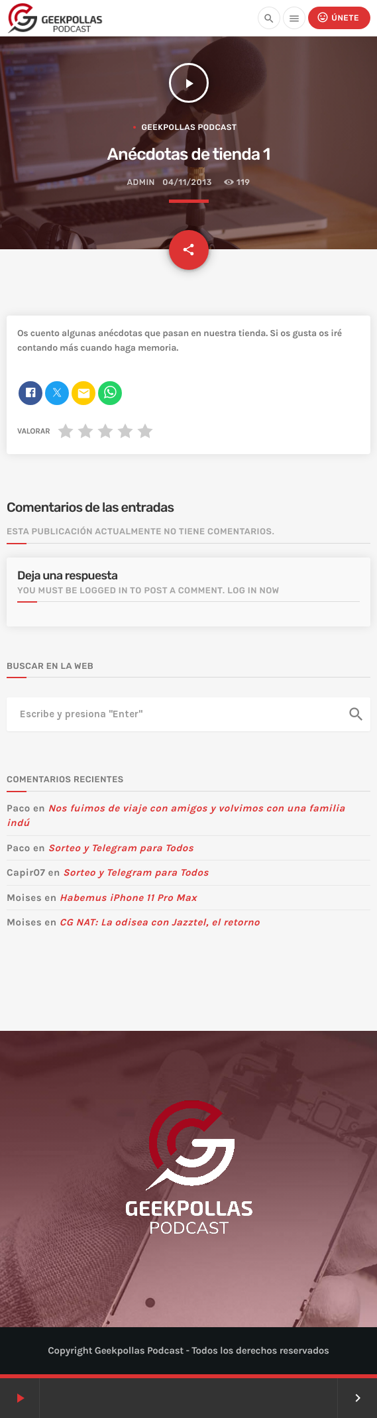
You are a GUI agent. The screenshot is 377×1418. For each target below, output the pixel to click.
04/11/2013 (186, 183)
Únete (338, 18)
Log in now (253, 591)
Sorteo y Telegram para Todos (120, 848)
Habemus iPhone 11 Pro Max (128, 898)
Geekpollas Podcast (189, 127)
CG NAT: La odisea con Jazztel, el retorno (160, 922)
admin (140, 183)
